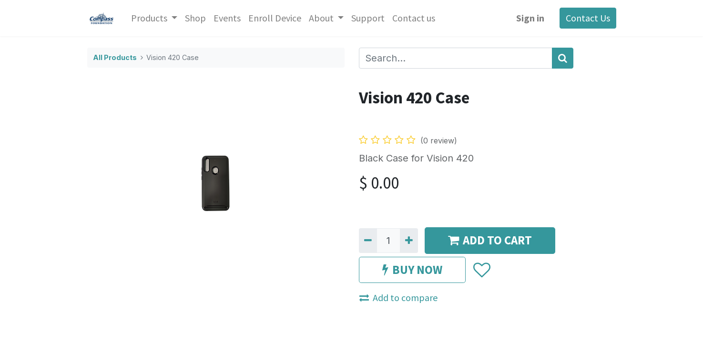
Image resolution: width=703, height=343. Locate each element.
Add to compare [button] (398, 297)
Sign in (530, 18)
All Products (115, 57)
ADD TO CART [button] (490, 240)
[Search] (562, 58)
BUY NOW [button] (412, 269)
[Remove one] (368, 240)
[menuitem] (195, 18)
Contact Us (588, 18)
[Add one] (409, 240)
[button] (481, 270)
